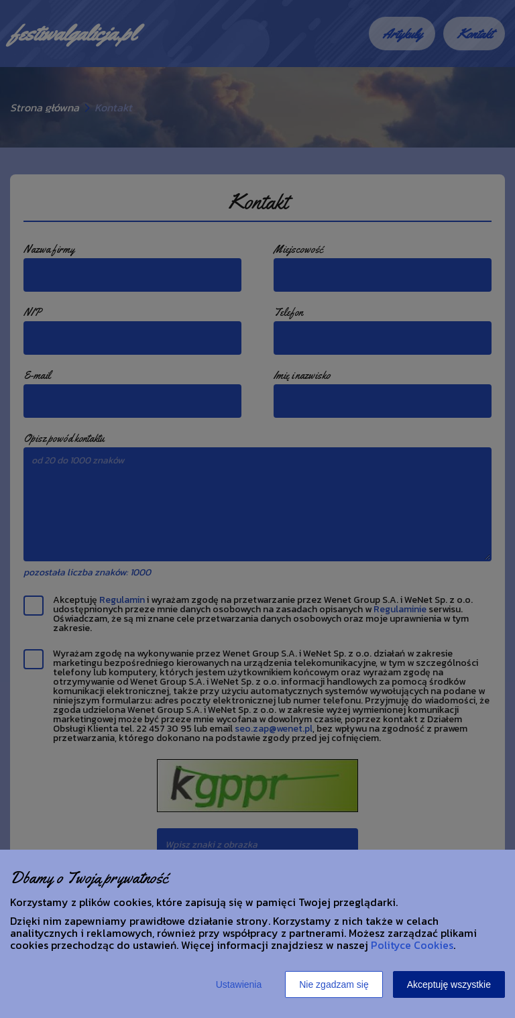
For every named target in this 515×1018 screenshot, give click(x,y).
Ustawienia (239, 984)
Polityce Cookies (412, 945)
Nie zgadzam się (334, 984)
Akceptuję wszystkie (449, 984)
